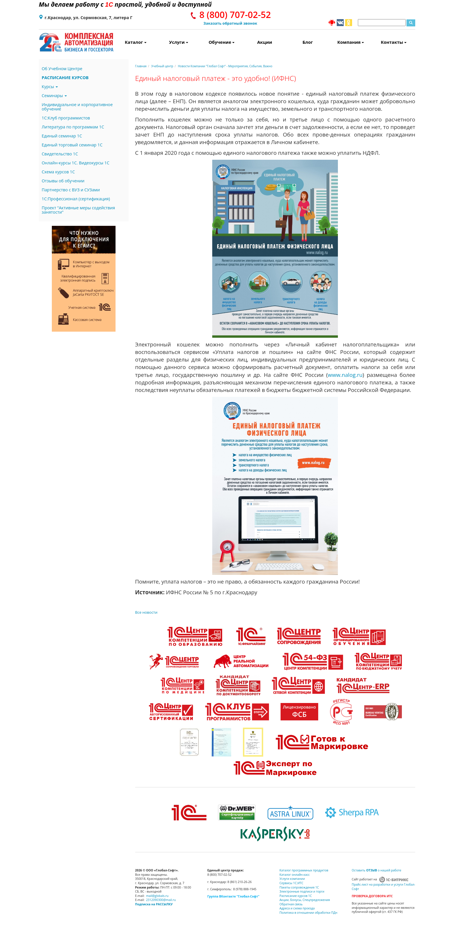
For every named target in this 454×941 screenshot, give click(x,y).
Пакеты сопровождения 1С (299, 887)
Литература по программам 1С (73, 127)
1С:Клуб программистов (66, 118)
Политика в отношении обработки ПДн (308, 913)
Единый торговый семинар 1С (72, 145)
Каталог (136, 42)
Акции (264, 42)
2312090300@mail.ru (161, 900)
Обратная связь (291, 904)
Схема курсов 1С (58, 172)
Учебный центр (162, 66)
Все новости (146, 612)
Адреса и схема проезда (297, 908)
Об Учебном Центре (62, 68)
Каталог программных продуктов (303, 870)
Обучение (221, 42)
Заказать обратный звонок (230, 23)
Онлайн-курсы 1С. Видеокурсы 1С (75, 163)
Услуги (178, 42)
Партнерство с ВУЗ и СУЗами (71, 189)
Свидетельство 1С (60, 154)
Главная (141, 66)
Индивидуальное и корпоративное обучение (77, 107)
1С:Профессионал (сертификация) (76, 198)
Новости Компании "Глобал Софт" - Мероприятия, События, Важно (225, 66)
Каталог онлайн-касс (294, 875)
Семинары (54, 95)
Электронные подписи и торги (301, 891)
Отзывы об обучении (63, 181)
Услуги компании (292, 879)
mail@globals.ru (157, 896)
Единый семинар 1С (62, 136)
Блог (308, 42)
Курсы (50, 86)
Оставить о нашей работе (376, 870)
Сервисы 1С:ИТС (291, 883)
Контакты (394, 42)
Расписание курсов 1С (295, 896)
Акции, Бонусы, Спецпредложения (304, 900)
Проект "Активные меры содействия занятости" (78, 210)
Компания (350, 42)
